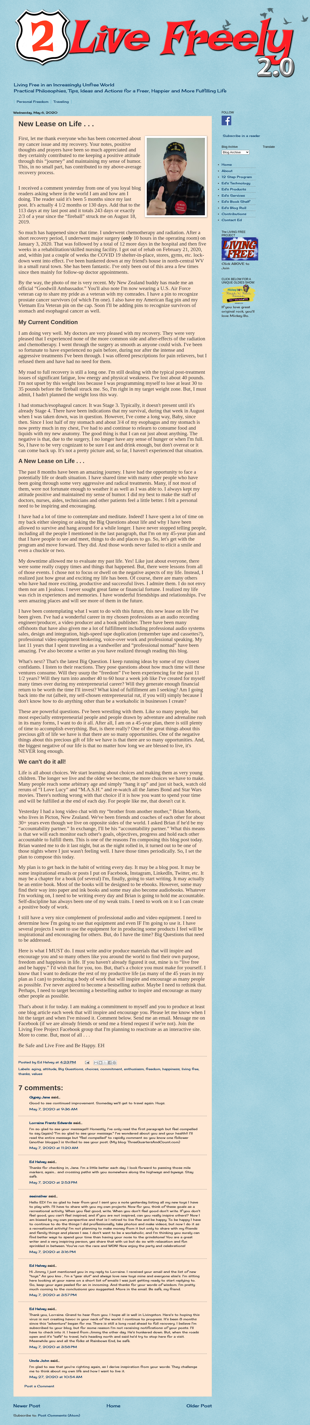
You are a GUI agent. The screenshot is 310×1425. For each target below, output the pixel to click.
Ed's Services (233, 195)
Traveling (61, 102)
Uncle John (39, 1361)
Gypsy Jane (39, 1097)
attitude (49, 1069)
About (227, 171)
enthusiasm (134, 1069)
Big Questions (70, 1069)
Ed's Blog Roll (234, 208)
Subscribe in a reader (241, 136)
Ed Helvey (37, 1162)
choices (91, 1069)
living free (190, 1069)
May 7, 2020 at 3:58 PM (53, 1347)
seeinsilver (38, 1196)
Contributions (234, 214)
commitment (111, 1069)
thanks (24, 1074)
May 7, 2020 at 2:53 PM (53, 1182)
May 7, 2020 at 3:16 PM (52, 1252)
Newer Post (26, 1405)
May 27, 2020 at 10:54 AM (55, 1377)
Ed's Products (234, 189)
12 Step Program (237, 177)
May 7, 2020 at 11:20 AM (53, 1148)
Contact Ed (232, 220)
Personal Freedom (32, 102)
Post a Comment (39, 1386)
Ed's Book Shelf (236, 201)
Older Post (199, 1405)
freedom (153, 1069)
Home (113, 1405)
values (37, 1074)
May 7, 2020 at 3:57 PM (53, 1295)
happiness (171, 1069)
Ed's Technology (236, 183)
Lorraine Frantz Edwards (50, 1123)
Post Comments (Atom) (59, 1415)
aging (36, 1069)
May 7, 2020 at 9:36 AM (53, 1109)
